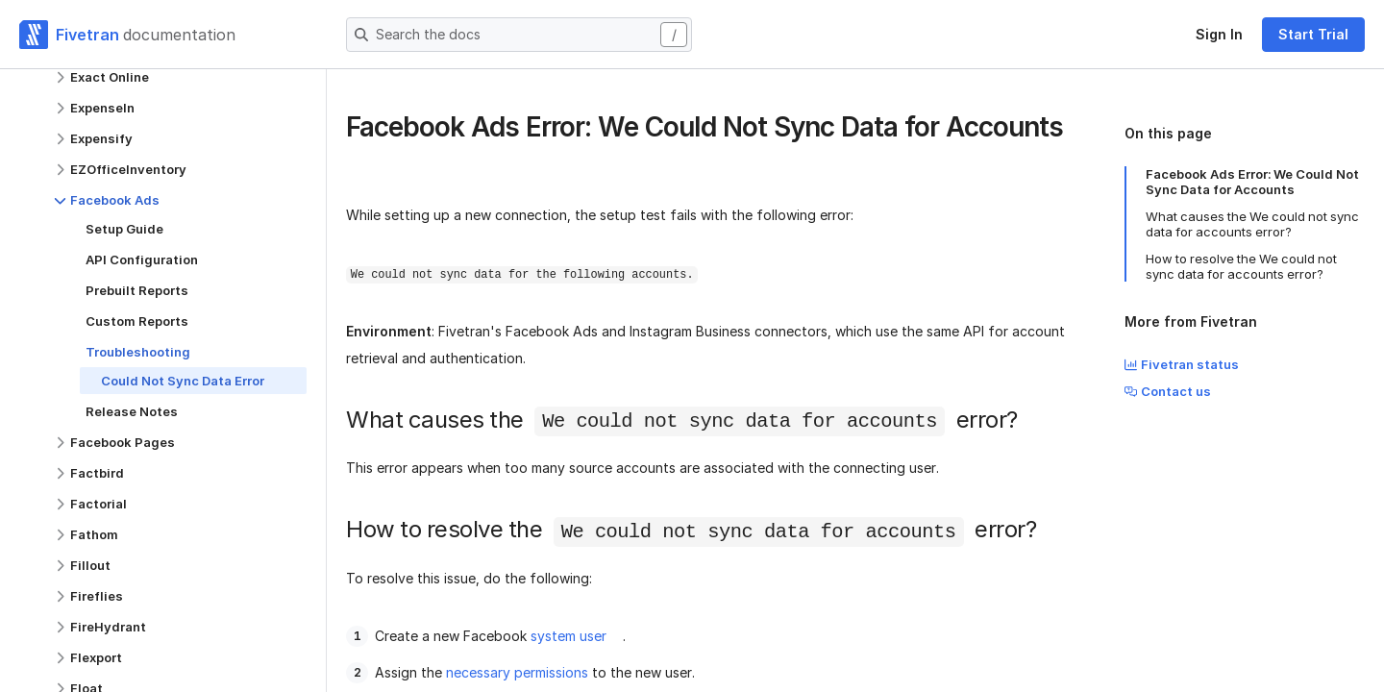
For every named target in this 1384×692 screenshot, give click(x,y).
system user (568, 636)
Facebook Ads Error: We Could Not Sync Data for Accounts (1252, 181)
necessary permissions (517, 672)
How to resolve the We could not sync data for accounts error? (1241, 266)
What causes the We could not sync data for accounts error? (1252, 224)
